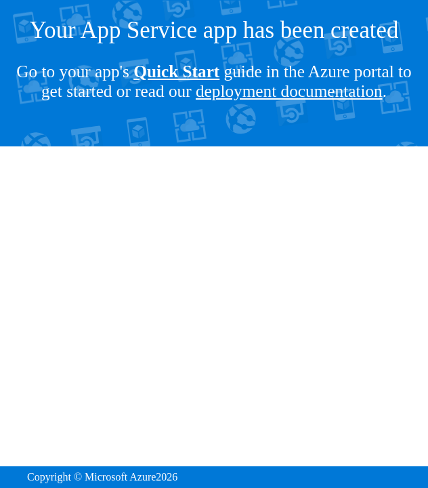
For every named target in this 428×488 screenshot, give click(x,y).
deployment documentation (289, 90)
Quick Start (176, 71)
